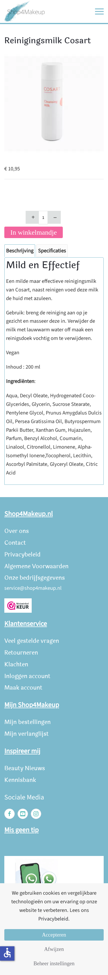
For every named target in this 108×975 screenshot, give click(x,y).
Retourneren (21, 652)
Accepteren (54, 935)
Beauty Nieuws (24, 768)
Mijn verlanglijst (26, 733)
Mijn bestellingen (27, 722)
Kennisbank (20, 780)
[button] (99, 11)
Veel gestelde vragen (31, 641)
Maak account (23, 687)
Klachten (16, 664)
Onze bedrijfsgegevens (34, 577)
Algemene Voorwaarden (36, 566)
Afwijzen (54, 949)
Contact (15, 542)
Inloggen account (27, 676)
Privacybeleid (22, 554)
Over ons (16, 531)
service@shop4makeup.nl (33, 588)
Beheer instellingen (53, 963)
